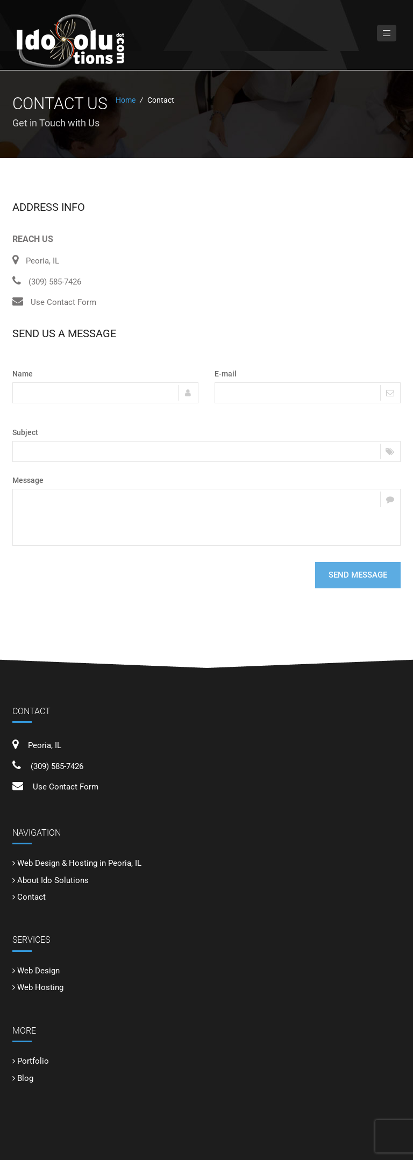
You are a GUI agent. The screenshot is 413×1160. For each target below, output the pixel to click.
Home (126, 100)
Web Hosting (40, 987)
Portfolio (33, 1061)
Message (28, 480)
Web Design (38, 971)
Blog (25, 1078)
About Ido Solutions (53, 880)
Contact (31, 897)
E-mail (226, 373)
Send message (358, 575)
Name (22, 373)
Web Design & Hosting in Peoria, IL (79, 863)
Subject (25, 432)
